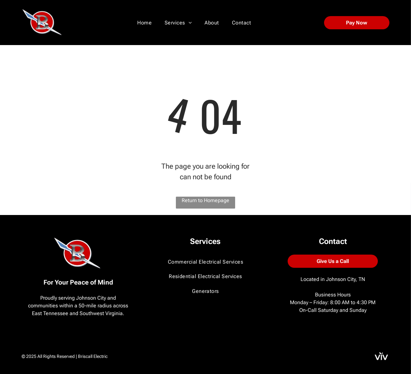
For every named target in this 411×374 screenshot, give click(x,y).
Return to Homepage (205, 200)
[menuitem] (144, 22)
